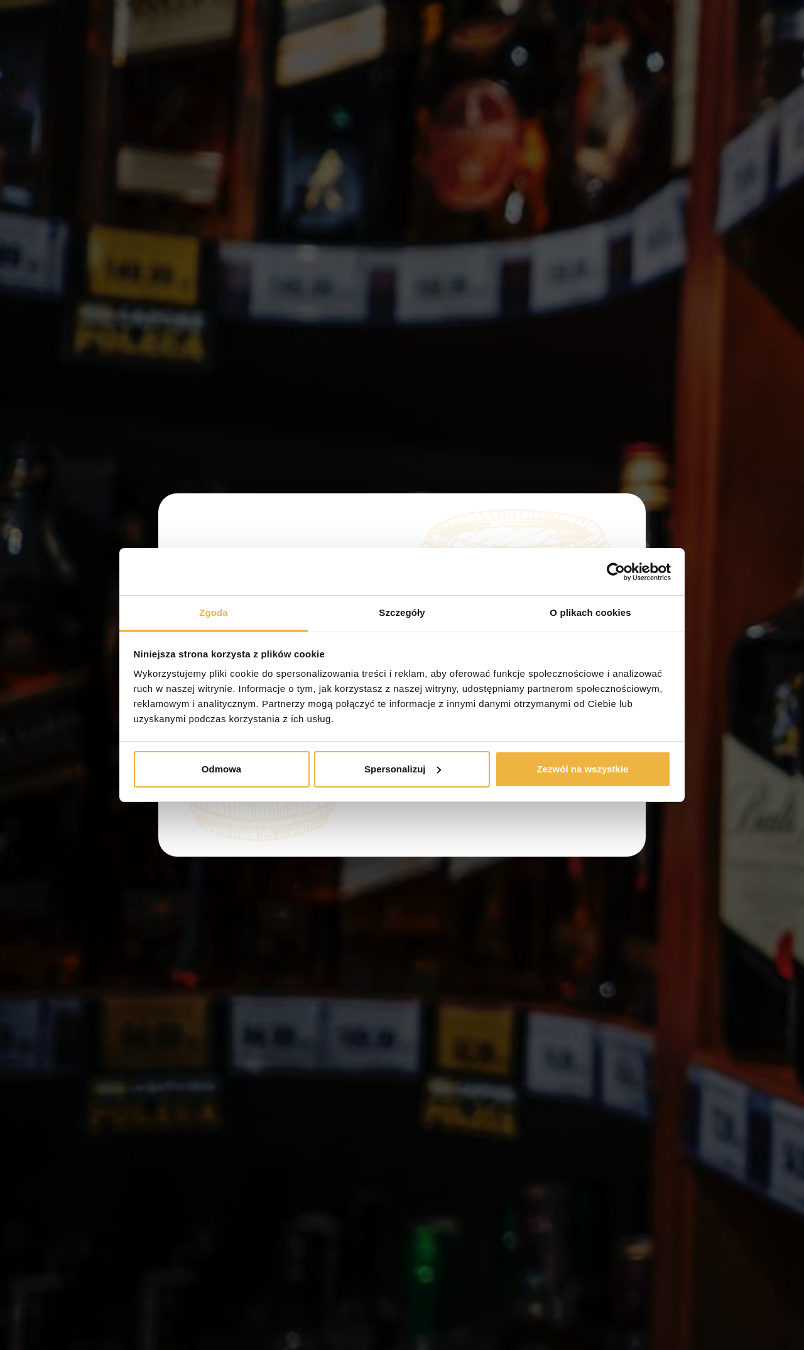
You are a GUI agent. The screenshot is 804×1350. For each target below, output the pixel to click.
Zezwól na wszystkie (583, 769)
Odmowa (221, 769)
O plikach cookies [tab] (590, 612)
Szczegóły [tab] (402, 612)
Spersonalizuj (402, 769)
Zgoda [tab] (213, 612)
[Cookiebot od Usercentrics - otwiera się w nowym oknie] (616, 571)
